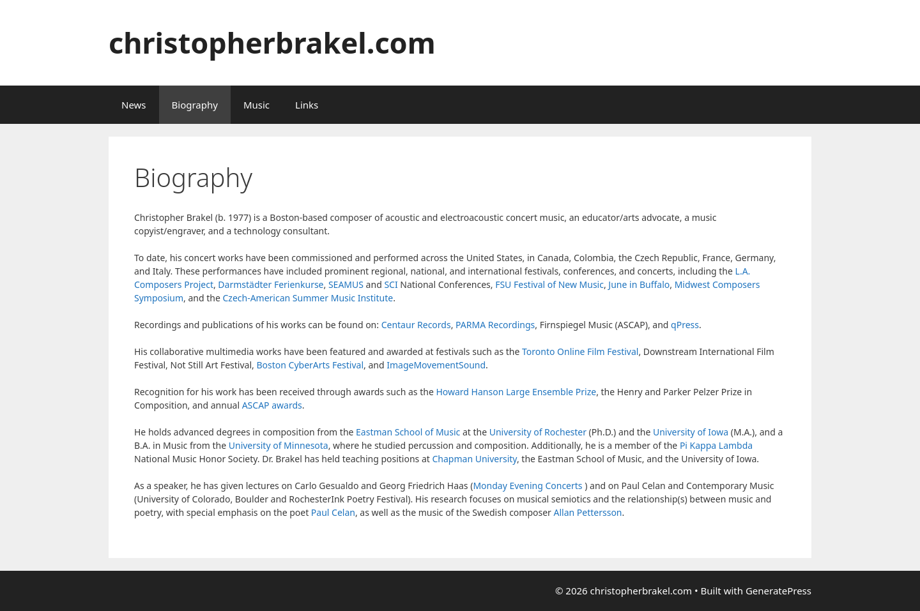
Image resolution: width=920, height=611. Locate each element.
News (133, 104)
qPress (685, 325)
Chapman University (474, 459)
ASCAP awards (272, 405)
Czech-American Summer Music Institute (307, 298)
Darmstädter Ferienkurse (270, 284)
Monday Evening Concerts (527, 485)
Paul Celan (333, 512)
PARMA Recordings (495, 325)
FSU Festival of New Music (549, 284)
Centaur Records (416, 325)
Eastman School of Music (408, 432)
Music (256, 104)
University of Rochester (537, 432)
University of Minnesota (278, 445)
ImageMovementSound (436, 365)
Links (306, 104)
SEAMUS (346, 284)
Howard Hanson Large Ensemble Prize (516, 392)
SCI (390, 284)
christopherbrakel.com (272, 42)
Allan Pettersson (588, 512)
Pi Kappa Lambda (716, 445)
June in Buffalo (639, 284)
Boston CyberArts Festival (310, 365)
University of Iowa (690, 432)
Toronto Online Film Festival (580, 351)
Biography (195, 104)
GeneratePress (778, 590)
